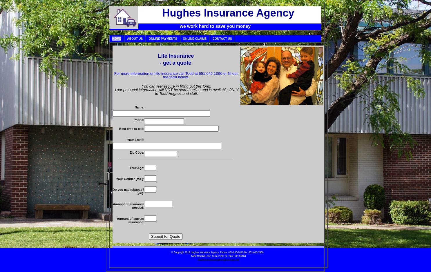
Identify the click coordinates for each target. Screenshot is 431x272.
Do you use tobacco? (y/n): (128, 191)
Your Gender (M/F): (130, 179)
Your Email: (135, 140)
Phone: (139, 120)
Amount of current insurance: (130, 220)
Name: (139, 107)
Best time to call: (131, 128)
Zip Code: (137, 152)
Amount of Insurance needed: (128, 205)
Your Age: (137, 168)
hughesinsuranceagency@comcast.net (218, 259)
